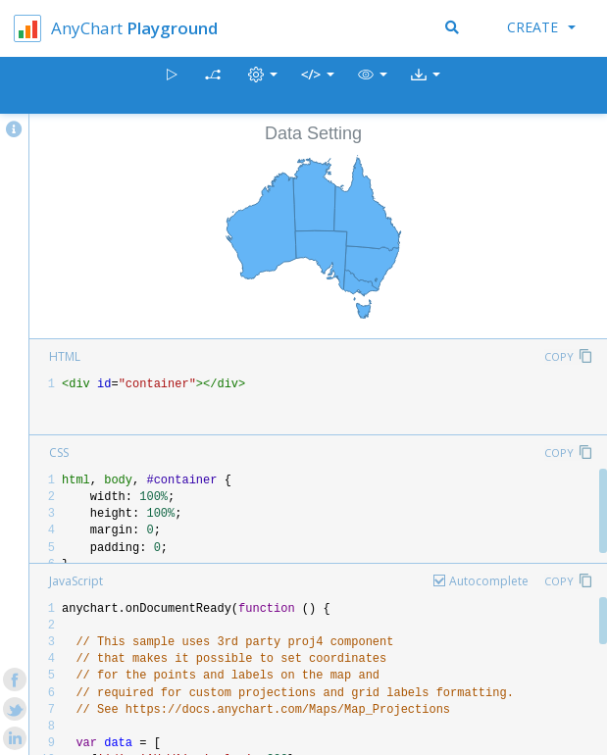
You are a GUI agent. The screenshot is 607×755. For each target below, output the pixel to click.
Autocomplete (489, 581)
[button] (372, 86)
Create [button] (541, 27)
